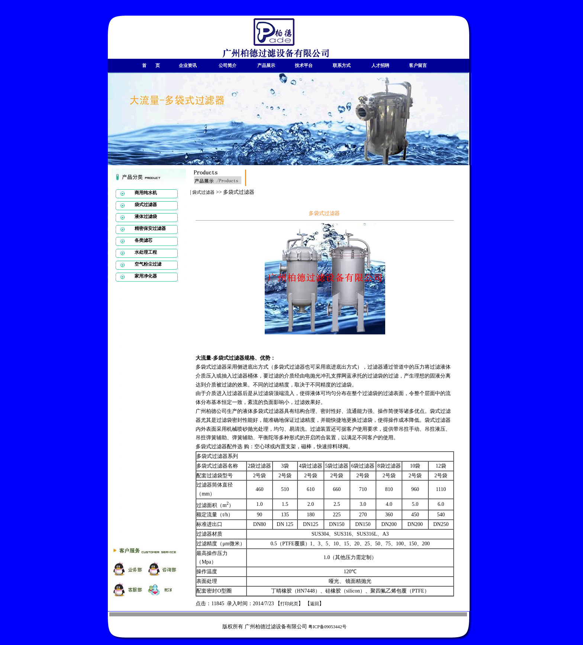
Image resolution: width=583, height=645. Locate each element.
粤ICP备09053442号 (327, 626)
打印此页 (289, 603)
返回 (314, 603)
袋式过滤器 (203, 192)
